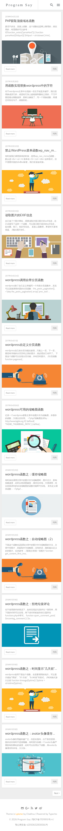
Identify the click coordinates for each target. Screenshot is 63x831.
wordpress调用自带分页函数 (24, 280)
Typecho (53, 814)
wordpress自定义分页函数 (23, 345)
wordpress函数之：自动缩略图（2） (29, 539)
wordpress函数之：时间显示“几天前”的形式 (31, 669)
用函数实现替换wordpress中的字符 (29, 86)
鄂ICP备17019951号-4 (42, 819)
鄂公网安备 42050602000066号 (31, 824)
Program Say (19, 5)
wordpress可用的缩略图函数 (24, 410)
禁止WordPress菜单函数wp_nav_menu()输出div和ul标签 (31, 150)
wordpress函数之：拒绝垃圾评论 (27, 604)
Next (57, 793)
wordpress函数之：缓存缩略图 (26, 474)
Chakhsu (30, 814)
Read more (10, 69)
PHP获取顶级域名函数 (20, 21)
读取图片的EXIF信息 (18, 215)
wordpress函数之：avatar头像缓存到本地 (31, 734)
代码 (55, 69)
